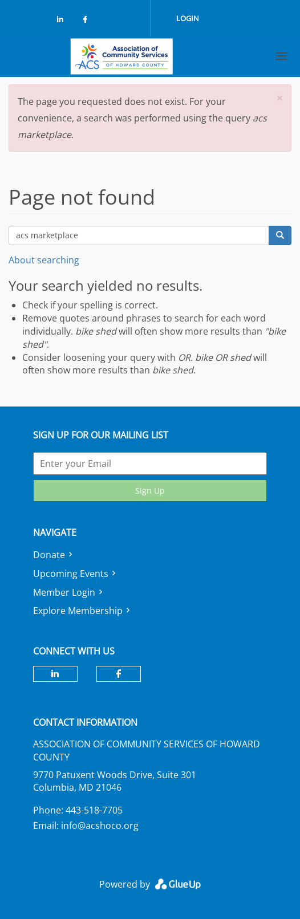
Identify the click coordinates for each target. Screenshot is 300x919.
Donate (49, 554)
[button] (279, 98)
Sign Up (150, 490)
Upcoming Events (70, 573)
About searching (44, 260)
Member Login (64, 592)
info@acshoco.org (100, 825)
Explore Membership (78, 610)
